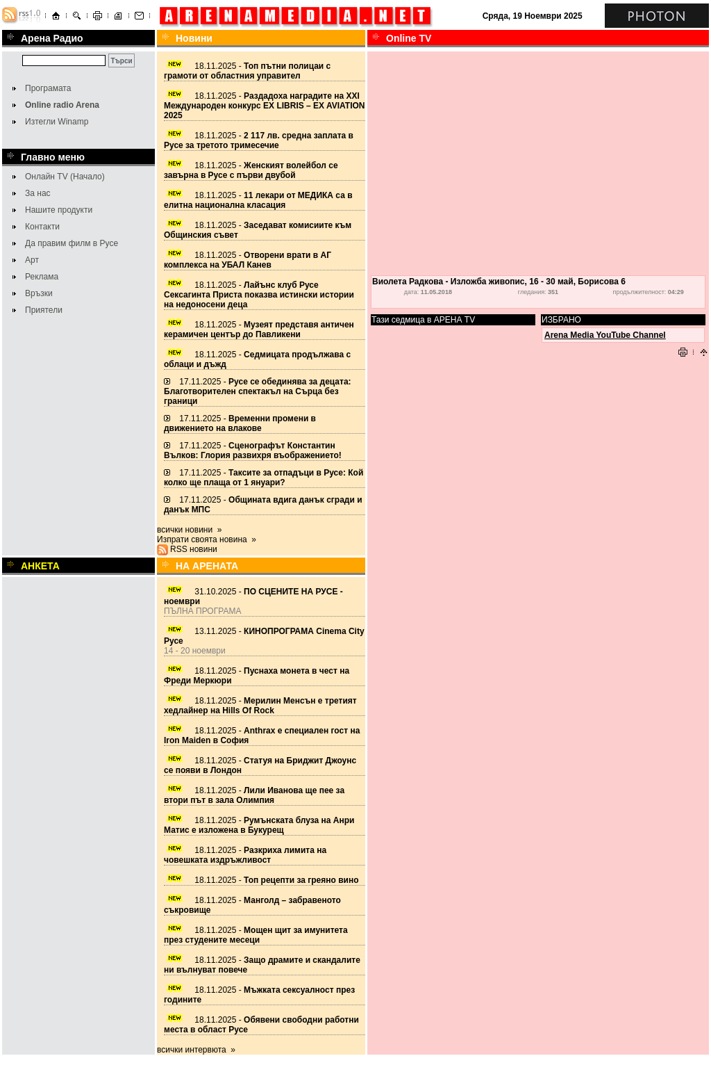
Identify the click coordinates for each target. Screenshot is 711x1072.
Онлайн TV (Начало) (65, 176)
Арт (32, 260)
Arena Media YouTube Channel (605, 335)
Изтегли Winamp (56, 122)
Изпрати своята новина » (206, 539)
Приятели (43, 310)
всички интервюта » (196, 1050)
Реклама (41, 277)
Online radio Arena (62, 105)
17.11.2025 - (257, 391)
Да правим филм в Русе (71, 243)
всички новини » (189, 530)
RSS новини (193, 549)
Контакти (42, 227)
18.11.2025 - (247, 71)
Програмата (48, 88)
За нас (38, 193)
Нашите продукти (58, 210)
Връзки (39, 293)
